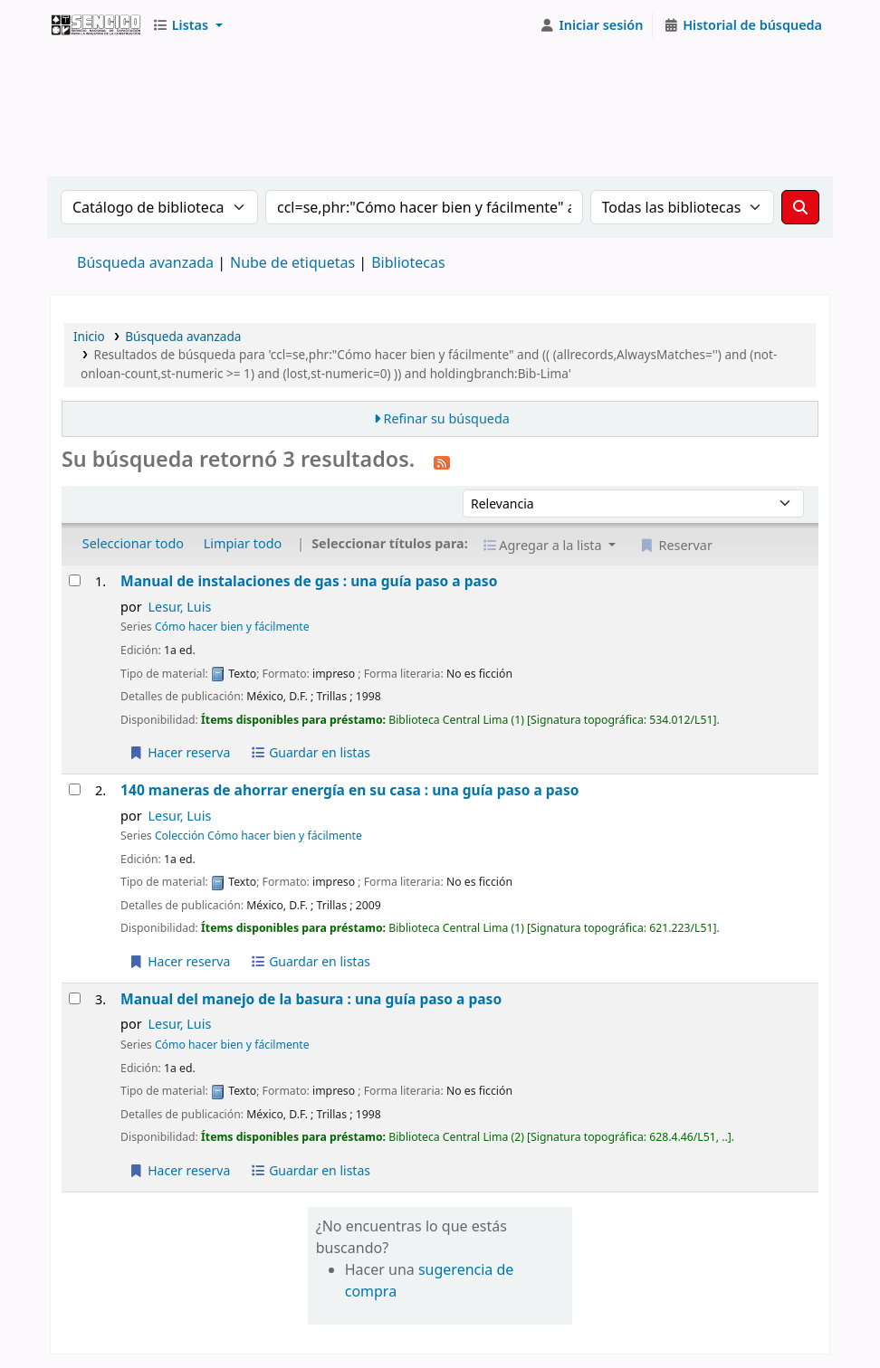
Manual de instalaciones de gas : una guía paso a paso (308, 581)
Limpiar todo (243, 543)
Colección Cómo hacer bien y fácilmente (258, 835)
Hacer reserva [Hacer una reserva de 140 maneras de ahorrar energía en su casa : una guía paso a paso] (179, 961)
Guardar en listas (310, 752)
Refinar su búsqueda (447, 418)
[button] (187, 25)
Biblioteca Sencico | (96, 25)
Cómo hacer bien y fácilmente (232, 626)
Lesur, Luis (180, 606)
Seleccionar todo (133, 543)
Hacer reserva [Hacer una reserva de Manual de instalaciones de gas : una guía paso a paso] (179, 752)
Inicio (89, 336)
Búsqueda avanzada (145, 262)
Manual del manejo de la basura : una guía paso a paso (311, 999)
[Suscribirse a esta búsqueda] (442, 461)
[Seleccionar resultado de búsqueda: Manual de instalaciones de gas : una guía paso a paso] (75, 580)
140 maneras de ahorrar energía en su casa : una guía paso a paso (349, 790)
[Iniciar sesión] (591, 25)
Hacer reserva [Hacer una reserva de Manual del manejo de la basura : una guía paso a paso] (179, 1170)
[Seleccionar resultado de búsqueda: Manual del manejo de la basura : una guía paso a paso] (75, 998)
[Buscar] (800, 207)
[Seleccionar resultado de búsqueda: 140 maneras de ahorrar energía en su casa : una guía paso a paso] (75, 789)
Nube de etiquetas (292, 262)
